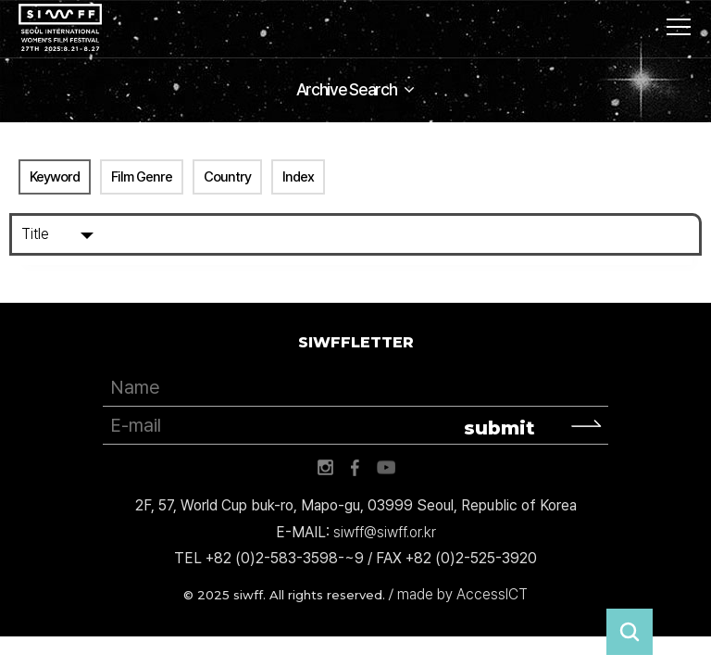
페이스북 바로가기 (355, 468)
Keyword (55, 177)
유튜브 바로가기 (386, 468)
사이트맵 (679, 27)
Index (298, 177)
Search (680, 234)
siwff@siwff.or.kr (384, 532)
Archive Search (346, 89)
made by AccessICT (462, 594)
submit (499, 428)
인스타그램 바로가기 (325, 468)
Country (227, 177)
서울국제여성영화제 (60, 28)
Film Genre (141, 177)
